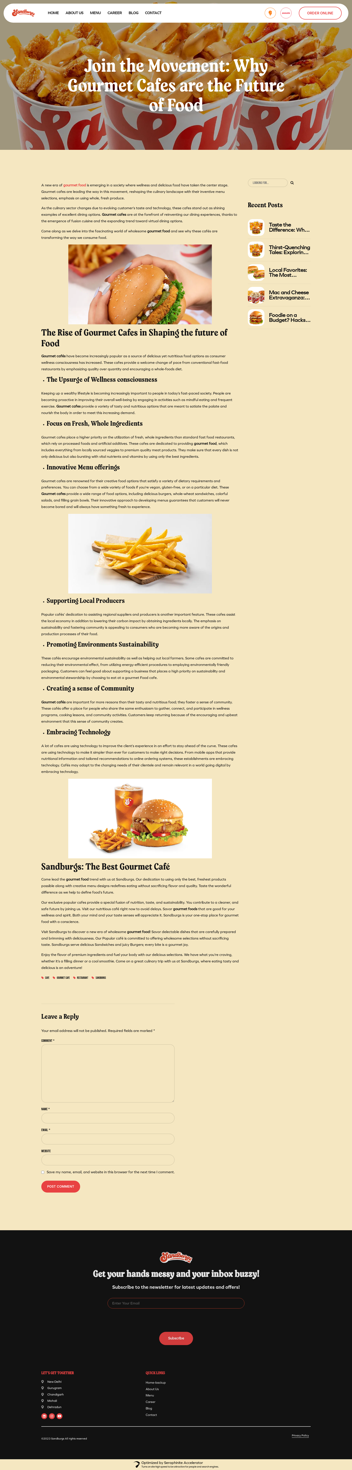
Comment (48, 1041)
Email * (45, 1130)
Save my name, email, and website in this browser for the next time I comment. (111, 1172)
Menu (95, 13)
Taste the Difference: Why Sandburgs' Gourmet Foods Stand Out (288, 227)
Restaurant (82, 978)
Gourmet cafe (63, 978)
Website (46, 1151)
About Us (74, 13)
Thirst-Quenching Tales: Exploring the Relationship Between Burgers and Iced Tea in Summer (289, 250)
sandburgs (101, 978)
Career (115, 13)
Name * (45, 1109)
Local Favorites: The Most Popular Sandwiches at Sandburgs (288, 273)
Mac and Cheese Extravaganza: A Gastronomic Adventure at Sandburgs (289, 295)
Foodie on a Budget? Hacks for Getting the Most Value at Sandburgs (287, 318)
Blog (133, 13)
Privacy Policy (300, 1435)
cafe (47, 978)
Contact (153, 13)
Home (53, 13)
